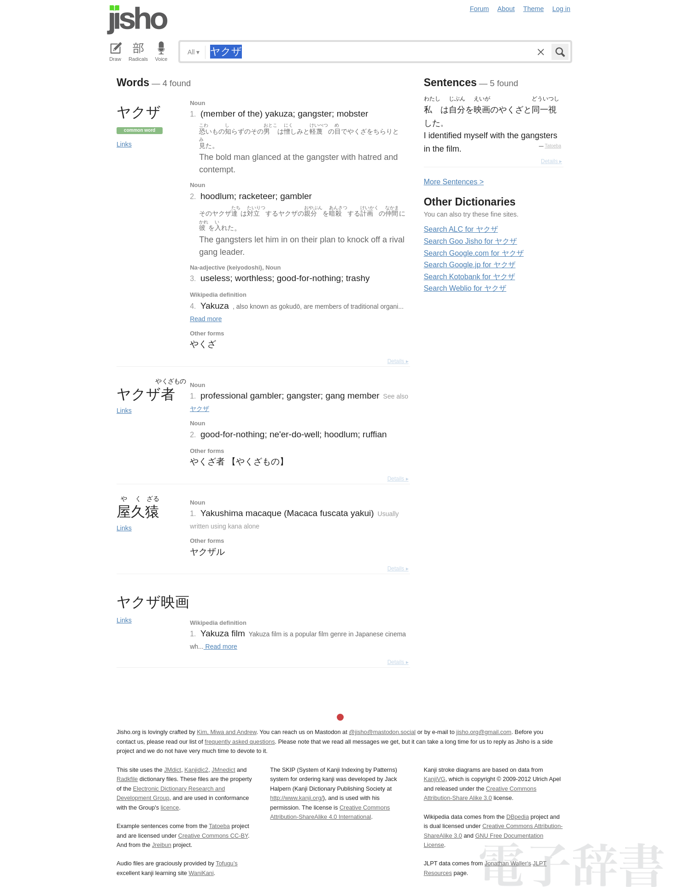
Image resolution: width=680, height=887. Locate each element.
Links (124, 144)
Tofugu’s (226, 863)
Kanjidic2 (196, 769)
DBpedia (517, 816)
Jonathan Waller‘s (508, 863)
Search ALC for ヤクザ (461, 229)
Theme (533, 8)
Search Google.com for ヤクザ (474, 253)
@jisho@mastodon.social (382, 731)
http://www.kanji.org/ (296, 797)
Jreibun (161, 844)
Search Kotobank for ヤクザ (469, 277)
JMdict (172, 769)
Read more (206, 319)
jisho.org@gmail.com (483, 731)
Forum (479, 8)
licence (170, 807)
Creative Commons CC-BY (213, 835)
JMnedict (223, 769)
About (506, 8)
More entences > (454, 182)
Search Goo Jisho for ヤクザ (470, 241)
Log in (561, 8)
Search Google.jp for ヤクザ (470, 265)
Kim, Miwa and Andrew (226, 731)
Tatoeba (553, 145)
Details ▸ (398, 361)
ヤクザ (199, 408)
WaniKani (201, 872)
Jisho (137, 20)
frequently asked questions (240, 741)
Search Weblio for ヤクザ (465, 288)
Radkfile (127, 778)
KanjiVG (435, 778)
